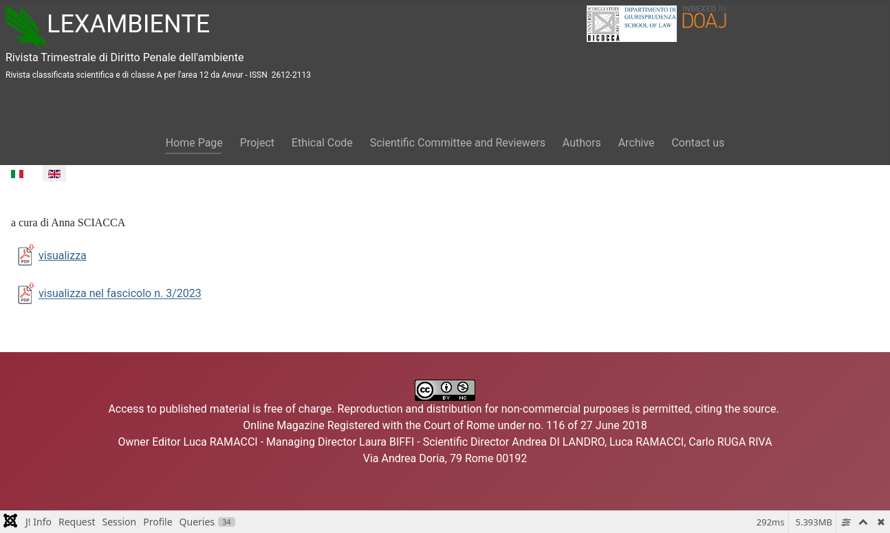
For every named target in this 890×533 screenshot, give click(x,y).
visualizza (49, 255)
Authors (582, 142)
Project (257, 142)
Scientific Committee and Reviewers (457, 142)
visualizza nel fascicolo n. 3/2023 (120, 294)
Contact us (697, 142)
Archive (636, 142)
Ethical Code (322, 142)
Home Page (194, 142)
